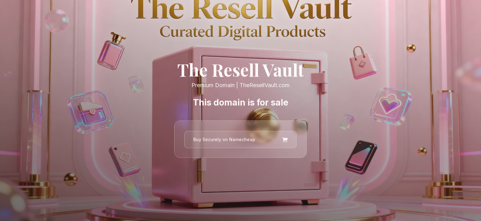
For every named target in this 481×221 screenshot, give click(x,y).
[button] (240, 140)
